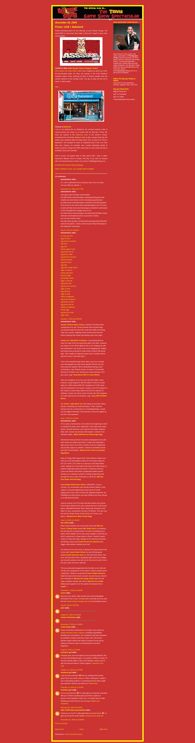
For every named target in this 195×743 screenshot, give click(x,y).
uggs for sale (65, 238)
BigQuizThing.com (119, 91)
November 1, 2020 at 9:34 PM (71, 590)
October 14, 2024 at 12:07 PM (72, 670)
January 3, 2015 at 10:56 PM (71, 319)
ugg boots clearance (68, 299)
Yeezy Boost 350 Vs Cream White (86, 375)
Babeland (67, 127)
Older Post (103, 729)
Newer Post (59, 729)
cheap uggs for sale (68, 249)
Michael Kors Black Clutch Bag (79, 516)
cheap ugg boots (67, 273)
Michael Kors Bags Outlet (84, 578)
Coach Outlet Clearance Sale (72, 555)
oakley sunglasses (67, 296)
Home (81, 729)
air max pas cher (67, 236)
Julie (62, 608)
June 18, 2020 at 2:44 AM (70, 520)
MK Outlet (65, 523)
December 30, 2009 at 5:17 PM (72, 189)
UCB (74, 169)
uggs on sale (65, 289)
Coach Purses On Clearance (89, 542)
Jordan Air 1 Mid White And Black (74, 340)
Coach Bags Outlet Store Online (73, 485)
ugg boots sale (66, 262)
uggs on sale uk (66, 270)
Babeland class (82, 135)
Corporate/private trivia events (124, 99)
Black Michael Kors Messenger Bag (88, 434)
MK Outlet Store (89, 528)
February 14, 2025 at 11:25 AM (72, 687)
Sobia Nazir (93, 683)
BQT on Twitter (118, 97)
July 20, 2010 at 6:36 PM (70, 230)
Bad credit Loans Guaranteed (73, 710)
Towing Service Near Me (94, 716)
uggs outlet (65, 315)
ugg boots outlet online (69, 267)
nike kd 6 (64, 244)
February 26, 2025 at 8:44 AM (71, 707)
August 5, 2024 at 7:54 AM (70, 650)
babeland (63, 169)
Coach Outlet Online (77, 552)
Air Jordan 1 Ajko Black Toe (71, 404)
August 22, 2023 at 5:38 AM (71, 615)
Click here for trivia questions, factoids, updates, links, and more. (125, 84)
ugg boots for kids (67, 302)
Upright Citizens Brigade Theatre (85, 68)
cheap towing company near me (78, 601)
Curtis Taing (66, 627)
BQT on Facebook (119, 94)
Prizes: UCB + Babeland (69, 27)
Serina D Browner (68, 617)
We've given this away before (66, 71)
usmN (63, 593)
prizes (70, 169)
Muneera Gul (66, 652)
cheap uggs (65, 310)
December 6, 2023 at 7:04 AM (71, 624)
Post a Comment (61, 723)
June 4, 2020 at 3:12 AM (69, 418)
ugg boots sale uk (67, 252)
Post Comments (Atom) (73, 734)
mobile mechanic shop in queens (73, 633)
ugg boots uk (65, 291)
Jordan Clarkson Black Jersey (72, 325)
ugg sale (64, 246)
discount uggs (66, 275)
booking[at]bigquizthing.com (123, 71)
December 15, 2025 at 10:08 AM (72, 720)
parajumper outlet (67, 278)
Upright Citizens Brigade (85, 169)
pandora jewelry (66, 260)
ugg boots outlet (66, 254)
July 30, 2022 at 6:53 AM (70, 605)
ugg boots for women (68, 241)
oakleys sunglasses (68, 307)
